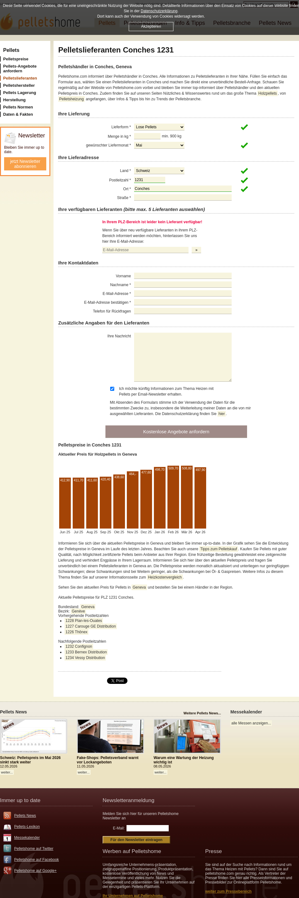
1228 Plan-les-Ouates (83, 620)
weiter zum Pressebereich (228, 891)
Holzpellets (267, 93)
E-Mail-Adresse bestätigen (107, 302)
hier (221, 414)
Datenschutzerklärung (159, 11)
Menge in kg (119, 136)
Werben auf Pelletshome (132, 851)
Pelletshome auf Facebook (36, 859)
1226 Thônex (76, 632)
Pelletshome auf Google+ (35, 870)
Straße (124, 198)
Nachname (120, 285)
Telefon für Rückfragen (112, 311)
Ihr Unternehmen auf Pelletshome (133, 896)
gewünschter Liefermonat (108, 145)
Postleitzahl (120, 180)
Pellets (11, 50)
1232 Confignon (78, 646)
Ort (127, 189)
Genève (78, 611)
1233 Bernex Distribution (86, 652)
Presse (213, 851)
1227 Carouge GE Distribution (90, 626)
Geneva (139, 587)
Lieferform (121, 127)
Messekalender (27, 837)
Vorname (123, 276)
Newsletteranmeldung (128, 800)
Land (125, 171)
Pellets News (25, 815)
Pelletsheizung (71, 99)
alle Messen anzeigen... (251, 723)
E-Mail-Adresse (117, 293)
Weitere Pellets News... (202, 713)
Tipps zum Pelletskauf (218, 549)
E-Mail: (119, 828)
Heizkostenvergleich (165, 577)
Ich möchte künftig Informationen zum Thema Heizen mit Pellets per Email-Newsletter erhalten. (166, 391)
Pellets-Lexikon (27, 826)
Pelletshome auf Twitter (34, 848)
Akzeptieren (151, 26)
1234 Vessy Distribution (85, 658)
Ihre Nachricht (119, 336)
